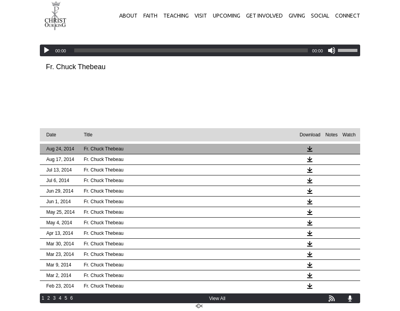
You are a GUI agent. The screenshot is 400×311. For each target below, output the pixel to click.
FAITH (150, 16)
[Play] (46, 50)
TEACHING (176, 16)
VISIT (201, 16)
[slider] (191, 50)
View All (217, 298)
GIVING (297, 16)
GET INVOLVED (264, 16)
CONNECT (347, 16)
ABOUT (128, 16)
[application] (200, 50)
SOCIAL (320, 16)
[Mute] (332, 50)
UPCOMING (226, 16)
